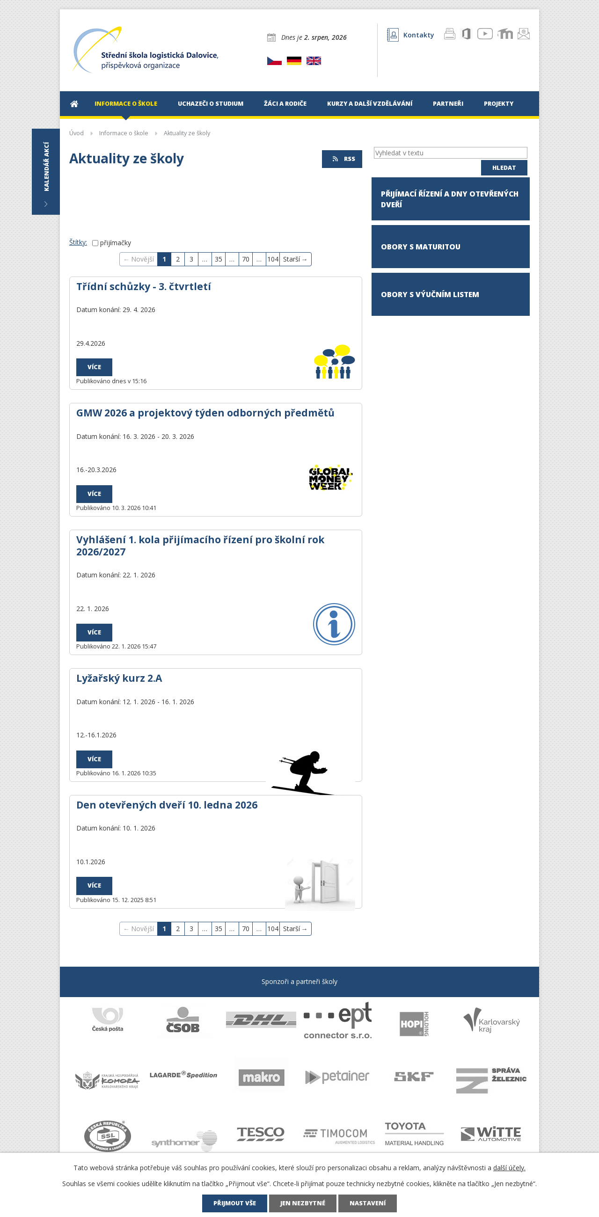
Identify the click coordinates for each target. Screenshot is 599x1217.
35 (218, 259)
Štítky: (78, 242)
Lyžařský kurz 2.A (119, 678)
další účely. (509, 1167)
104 (272, 259)
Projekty (498, 104)
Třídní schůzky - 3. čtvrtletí (143, 286)
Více (94, 367)
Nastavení (368, 1203)
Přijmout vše (234, 1203)
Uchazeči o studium (210, 104)
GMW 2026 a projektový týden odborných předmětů (205, 412)
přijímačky (115, 242)
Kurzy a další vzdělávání (369, 104)
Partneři (448, 104)
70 (245, 259)
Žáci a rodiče (285, 104)
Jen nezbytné (302, 1203)
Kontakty (410, 34)
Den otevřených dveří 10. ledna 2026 (166, 804)
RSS (343, 159)
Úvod (74, 103)
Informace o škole (126, 104)
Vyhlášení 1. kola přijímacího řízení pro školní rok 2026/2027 (200, 545)
